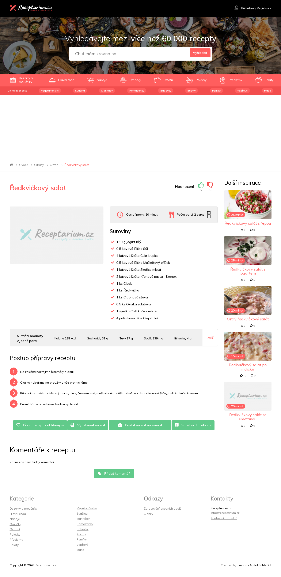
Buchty (191, 90)
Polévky (15, 535)
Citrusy (39, 165)
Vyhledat (198, 54)
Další (210, 338)
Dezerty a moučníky (23, 510)
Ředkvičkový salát (76, 165)
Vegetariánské (50, 90)
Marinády (107, 90)
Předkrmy (16, 541)
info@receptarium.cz (225, 514)
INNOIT (266, 566)
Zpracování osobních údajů (163, 510)
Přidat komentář (114, 474)
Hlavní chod (18, 515)
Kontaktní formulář (224, 519)
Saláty (14, 546)
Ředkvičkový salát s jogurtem (247, 271)
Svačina (80, 90)
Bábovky (165, 90)
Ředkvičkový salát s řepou (248, 223)
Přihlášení (244, 9)
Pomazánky (136, 90)
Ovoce (23, 165)
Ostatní (15, 530)
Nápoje (15, 520)
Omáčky (15, 525)
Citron (54, 165)
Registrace (264, 9)
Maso (267, 90)
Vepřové (242, 90)
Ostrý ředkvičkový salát (248, 319)
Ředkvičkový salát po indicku (248, 367)
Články (148, 515)
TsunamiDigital (247, 566)
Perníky (216, 90)
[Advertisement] (140, 126)
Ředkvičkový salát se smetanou (247, 416)
